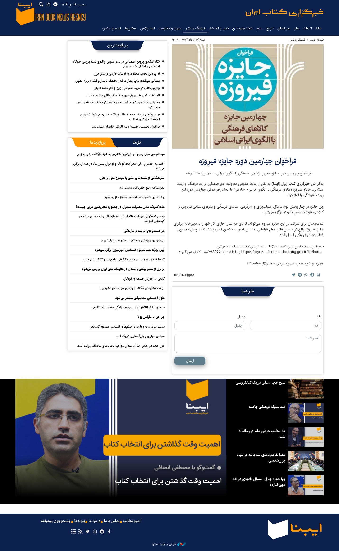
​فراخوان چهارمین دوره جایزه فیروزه (248, 161)
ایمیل (241, 316)
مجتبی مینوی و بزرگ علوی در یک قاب (140, 336)
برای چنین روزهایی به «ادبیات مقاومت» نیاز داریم (133, 240)
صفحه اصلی (317, 39)
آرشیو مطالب (132, 521)
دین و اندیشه (219, 28)
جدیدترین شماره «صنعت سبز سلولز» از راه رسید (134, 197)
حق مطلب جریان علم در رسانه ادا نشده (262, 434)
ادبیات (307, 28)
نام (319, 316)
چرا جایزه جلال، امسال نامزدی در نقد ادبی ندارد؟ (259, 482)
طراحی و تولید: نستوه (169, 544)
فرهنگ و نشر (195, 28)
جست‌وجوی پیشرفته (56, 521)
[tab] (136, 142)
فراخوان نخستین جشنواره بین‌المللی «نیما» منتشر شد (126, 126)
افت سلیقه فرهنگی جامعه (267, 407)
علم (259, 28)
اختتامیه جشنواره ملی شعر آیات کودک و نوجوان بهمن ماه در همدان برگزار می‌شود (119, 166)
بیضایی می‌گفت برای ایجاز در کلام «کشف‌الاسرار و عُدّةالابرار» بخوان (117, 80)
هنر (296, 28)
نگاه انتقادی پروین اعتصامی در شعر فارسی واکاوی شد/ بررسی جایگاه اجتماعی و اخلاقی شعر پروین (116, 64)
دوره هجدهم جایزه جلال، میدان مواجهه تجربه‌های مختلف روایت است (121, 345)
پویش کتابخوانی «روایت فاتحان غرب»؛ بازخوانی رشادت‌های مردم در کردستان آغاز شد (122, 219)
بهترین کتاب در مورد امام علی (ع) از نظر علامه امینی (127, 88)
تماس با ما (111, 521)
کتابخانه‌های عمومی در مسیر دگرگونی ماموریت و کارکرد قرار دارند (124, 259)
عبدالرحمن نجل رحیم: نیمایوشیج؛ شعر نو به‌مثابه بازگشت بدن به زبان (121, 154)
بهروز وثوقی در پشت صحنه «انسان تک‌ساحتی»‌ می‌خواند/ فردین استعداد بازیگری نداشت (120, 117)
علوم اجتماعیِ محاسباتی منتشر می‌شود (140, 298)
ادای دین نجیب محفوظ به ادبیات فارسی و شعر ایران (127, 73)
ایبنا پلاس (147, 28)
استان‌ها (130, 28)
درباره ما (94, 521)
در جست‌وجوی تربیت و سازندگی (144, 230)
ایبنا (284, 13)
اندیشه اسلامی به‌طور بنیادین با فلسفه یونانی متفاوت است (123, 95)
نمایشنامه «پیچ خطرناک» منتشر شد (142, 187)
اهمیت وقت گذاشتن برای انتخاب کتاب (168, 481)
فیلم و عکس (111, 28)
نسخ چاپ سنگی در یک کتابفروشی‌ (261, 382)
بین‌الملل (283, 28)
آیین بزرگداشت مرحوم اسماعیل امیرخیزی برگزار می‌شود (130, 250)
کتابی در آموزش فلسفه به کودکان (144, 278)
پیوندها (79, 521)
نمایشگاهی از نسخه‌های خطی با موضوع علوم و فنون (132, 178)
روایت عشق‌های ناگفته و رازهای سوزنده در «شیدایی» (132, 288)
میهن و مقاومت (170, 28)
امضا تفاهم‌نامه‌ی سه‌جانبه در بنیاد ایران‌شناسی (261, 458)
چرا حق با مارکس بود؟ (150, 316)
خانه (319, 28)
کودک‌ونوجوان (242, 28)
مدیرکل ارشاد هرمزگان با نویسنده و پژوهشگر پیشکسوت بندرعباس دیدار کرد (118, 105)
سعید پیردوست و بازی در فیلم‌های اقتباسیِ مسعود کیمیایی (127, 326)
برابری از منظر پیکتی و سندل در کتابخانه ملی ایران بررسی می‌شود (123, 269)
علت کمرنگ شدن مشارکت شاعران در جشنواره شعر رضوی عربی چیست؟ (120, 206)
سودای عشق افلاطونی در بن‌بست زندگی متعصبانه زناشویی (128, 307)
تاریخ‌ (270, 28)
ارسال (190, 361)
